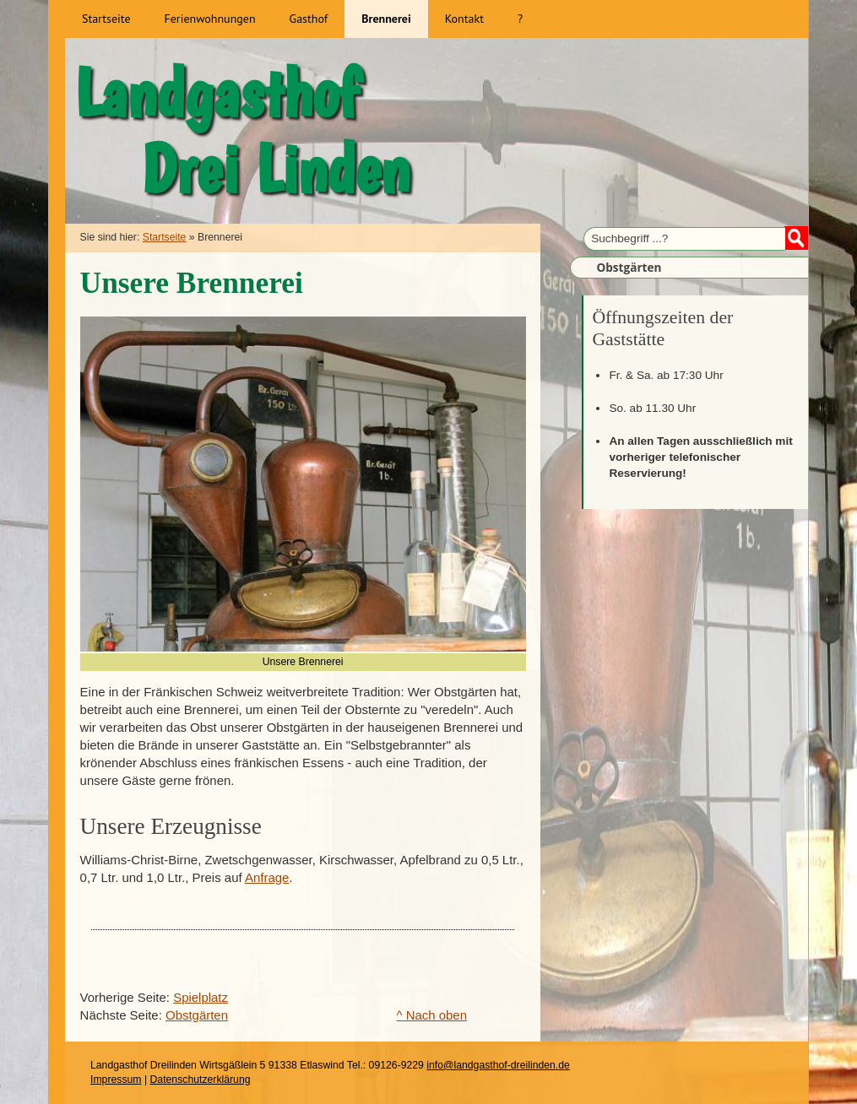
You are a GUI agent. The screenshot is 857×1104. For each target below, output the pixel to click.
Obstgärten (196, 1015)
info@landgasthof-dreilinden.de (498, 1065)
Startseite (165, 237)
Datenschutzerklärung (200, 1079)
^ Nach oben (432, 1015)
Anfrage (267, 877)
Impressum (116, 1079)
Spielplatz (200, 997)
